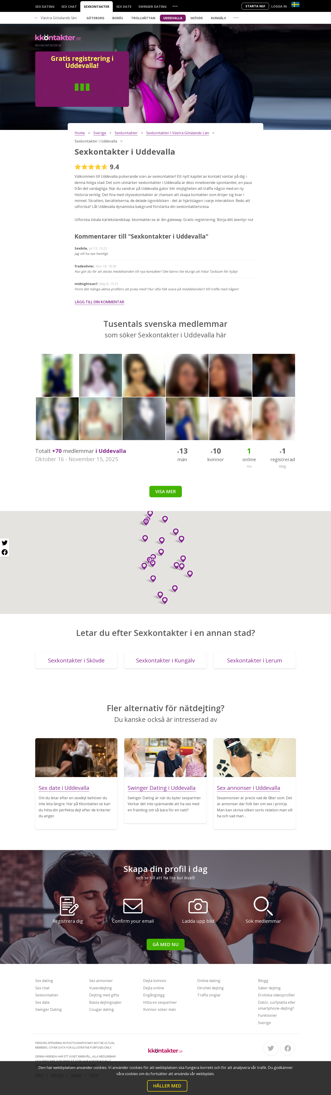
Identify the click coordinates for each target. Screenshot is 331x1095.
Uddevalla (172, 18)
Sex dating (44, 6)
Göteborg (95, 18)
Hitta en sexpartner (160, 1002)
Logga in (279, 6)
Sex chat (69, 6)
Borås (117, 18)
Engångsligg (154, 995)
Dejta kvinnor (155, 980)
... (175, 6)
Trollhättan (143, 18)
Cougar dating (101, 1009)
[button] (163, 519)
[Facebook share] (4, 552)
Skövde (196, 18)
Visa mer (165, 491)
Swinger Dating (152, 6)
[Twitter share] (4, 543)
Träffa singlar (209, 995)
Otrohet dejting (210, 987)
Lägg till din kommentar (99, 301)
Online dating (208, 980)
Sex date (124, 6)
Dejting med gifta (104, 995)
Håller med (167, 1086)
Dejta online (153, 987)
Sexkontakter (96, 6)
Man (65, 94)
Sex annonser (101, 980)
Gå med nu (166, 944)
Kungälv (218, 18)
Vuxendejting (100, 987)
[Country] (295, 4)
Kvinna (98, 94)
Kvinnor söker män (159, 1009)
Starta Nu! (255, 6)
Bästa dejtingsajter (105, 1002)
